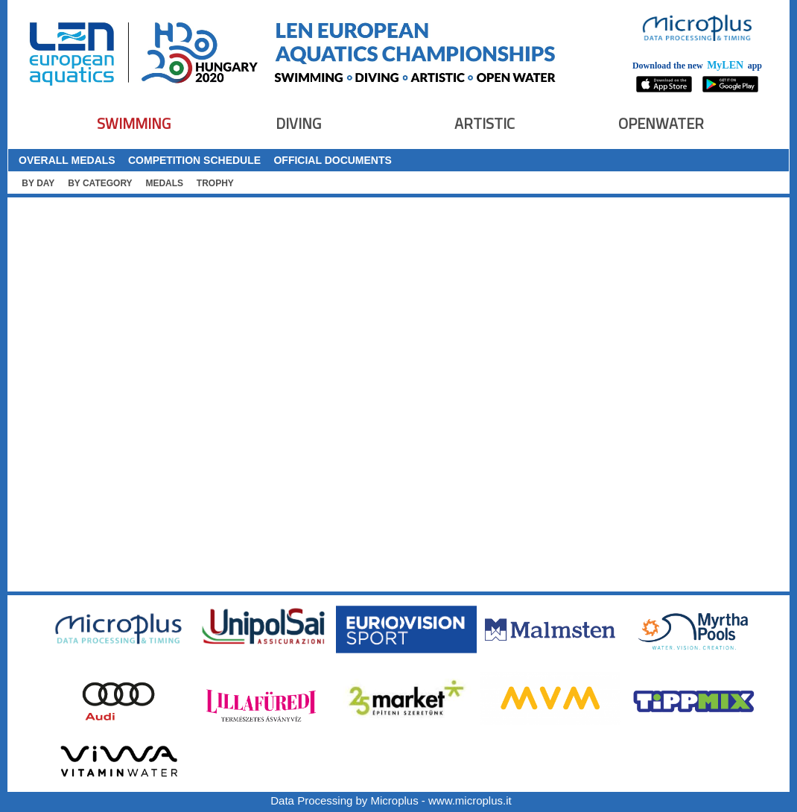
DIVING (298, 123)
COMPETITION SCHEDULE (194, 160)
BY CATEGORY (100, 183)
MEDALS (164, 183)
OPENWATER (661, 123)
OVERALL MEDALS (67, 160)
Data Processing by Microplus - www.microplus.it (390, 800)
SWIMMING (134, 123)
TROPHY (215, 183)
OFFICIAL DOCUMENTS (332, 160)
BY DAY (38, 183)
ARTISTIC (484, 123)
